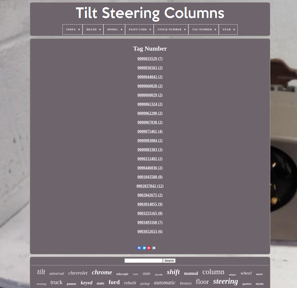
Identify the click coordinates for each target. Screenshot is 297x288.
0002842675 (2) (150, 195)
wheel (246, 273)
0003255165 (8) (150, 213)
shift (173, 272)
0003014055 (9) (150, 204)
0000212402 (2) (150, 159)
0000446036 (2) (150, 168)
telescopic (122, 274)
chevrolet (77, 273)
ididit (146, 274)
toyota (259, 283)
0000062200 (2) (150, 113)
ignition (246, 283)
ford (114, 282)
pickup (145, 283)
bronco (185, 283)
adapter (232, 274)
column (213, 272)
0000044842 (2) (150, 77)
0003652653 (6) (150, 231)
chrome (102, 272)
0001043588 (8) (150, 177)
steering (225, 281)
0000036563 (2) (150, 68)
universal (56, 273)
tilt (41, 272)
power (71, 284)
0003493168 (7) (150, 222)
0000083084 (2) (150, 140)
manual (191, 273)
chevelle (159, 274)
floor (202, 281)
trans (135, 274)
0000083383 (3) (150, 149)
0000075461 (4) (150, 131)
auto (100, 283)
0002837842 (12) (150, 186)
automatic (165, 282)
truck (56, 282)
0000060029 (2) (150, 95)
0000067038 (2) (150, 122)
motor (259, 274)
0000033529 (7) (150, 59)
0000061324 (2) (150, 104)
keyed (86, 282)
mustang (41, 283)
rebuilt (130, 282)
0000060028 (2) (150, 86)
